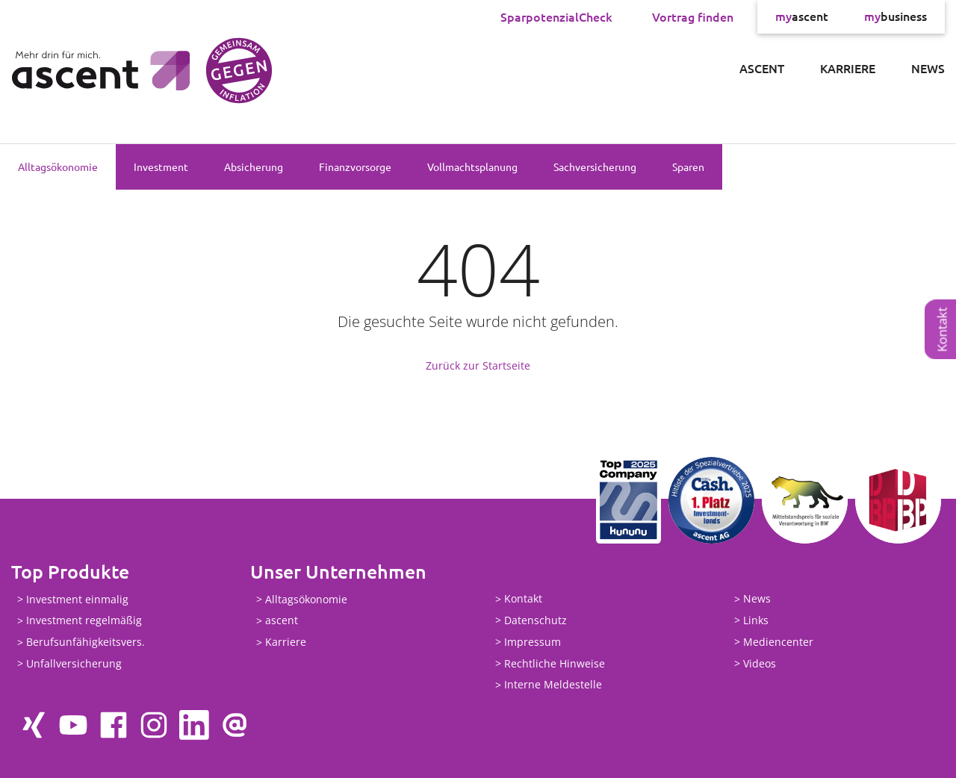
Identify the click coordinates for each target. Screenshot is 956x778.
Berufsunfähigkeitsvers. (85, 642)
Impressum (532, 642)
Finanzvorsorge (355, 166)
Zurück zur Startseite (478, 365)
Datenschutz (535, 620)
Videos (759, 663)
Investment (161, 166)
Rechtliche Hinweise (554, 663)
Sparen (688, 166)
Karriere (847, 68)
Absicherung (253, 166)
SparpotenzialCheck (556, 16)
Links (756, 620)
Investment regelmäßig (84, 621)
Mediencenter (778, 642)
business (895, 16)
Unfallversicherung (74, 663)
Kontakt (942, 329)
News (928, 68)
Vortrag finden (692, 16)
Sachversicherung (594, 166)
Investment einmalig (77, 599)
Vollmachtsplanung (472, 166)
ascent (801, 16)
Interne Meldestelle (553, 685)
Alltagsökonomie (58, 166)
